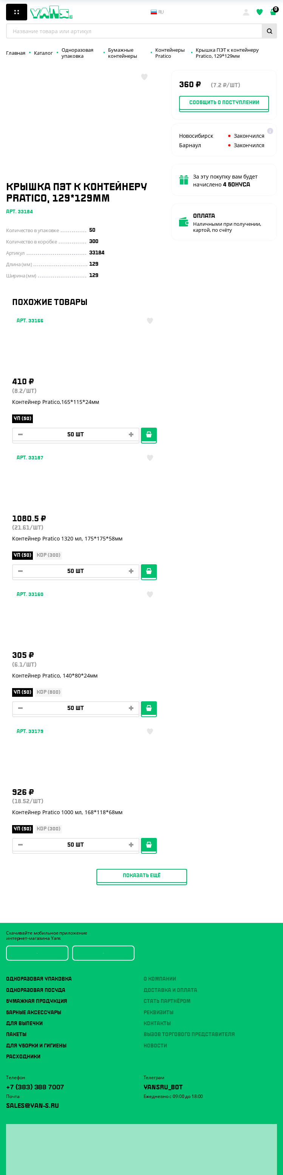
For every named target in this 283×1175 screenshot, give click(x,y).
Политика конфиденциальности (42, 1155)
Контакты (157, 750)
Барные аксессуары (33, 739)
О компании (160, 706)
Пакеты (16, 761)
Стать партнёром (167, 727)
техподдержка (201, 1157)
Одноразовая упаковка (39, 706)
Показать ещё (142, 602)
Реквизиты (158, 739)
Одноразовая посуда (35, 717)
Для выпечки (24, 750)
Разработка (172, 1157)
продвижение (175, 1163)
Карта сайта (19, 1164)
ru (157, 12)
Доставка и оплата (170, 717)
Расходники (23, 783)
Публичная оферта (27, 1144)
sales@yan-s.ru (32, 831)
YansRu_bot (163, 813)
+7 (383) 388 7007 (35, 813)
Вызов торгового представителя (189, 761)
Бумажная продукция (36, 727)
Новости (155, 772)
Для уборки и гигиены (36, 772)
